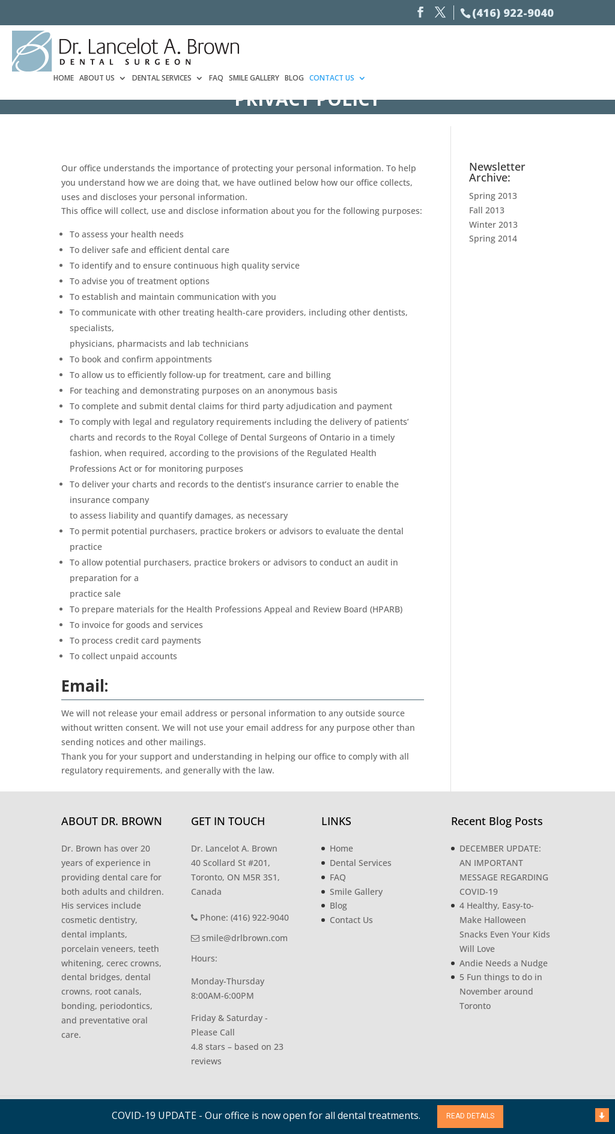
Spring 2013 (493, 195)
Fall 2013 (486, 210)
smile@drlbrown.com (239, 937)
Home (300, 50)
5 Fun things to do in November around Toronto (500, 991)
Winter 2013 (493, 224)
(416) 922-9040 (513, 12)
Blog (531, 50)
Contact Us (568, 50)
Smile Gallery (490, 50)
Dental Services (398, 50)
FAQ (453, 50)
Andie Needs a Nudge (503, 963)
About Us (333, 50)
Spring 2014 (493, 238)
